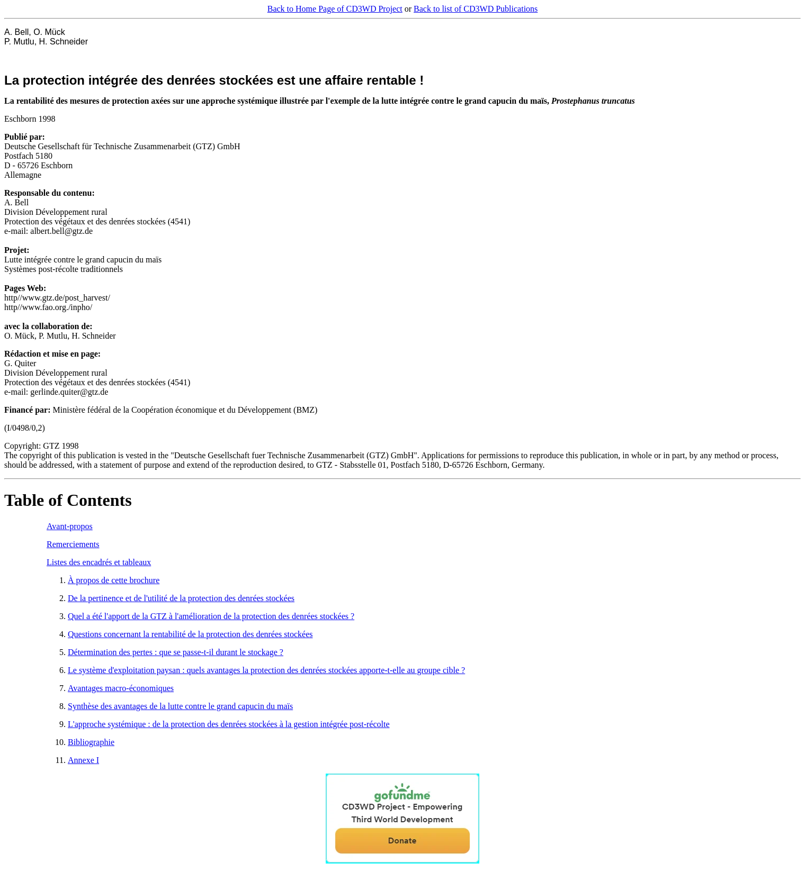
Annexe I (83, 760)
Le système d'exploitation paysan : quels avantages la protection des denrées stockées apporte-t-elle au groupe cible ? (266, 670)
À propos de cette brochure (113, 580)
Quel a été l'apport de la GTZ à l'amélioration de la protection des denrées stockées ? (211, 616)
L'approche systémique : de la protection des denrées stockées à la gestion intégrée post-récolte (229, 724)
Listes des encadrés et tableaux (99, 562)
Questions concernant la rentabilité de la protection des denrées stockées (190, 634)
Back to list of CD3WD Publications (476, 8)
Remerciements (73, 544)
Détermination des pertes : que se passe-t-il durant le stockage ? (175, 652)
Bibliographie (91, 742)
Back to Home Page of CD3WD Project (334, 8)
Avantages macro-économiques (121, 688)
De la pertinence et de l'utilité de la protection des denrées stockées (181, 598)
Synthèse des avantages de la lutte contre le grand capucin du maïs (180, 706)
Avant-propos (70, 526)
